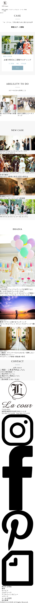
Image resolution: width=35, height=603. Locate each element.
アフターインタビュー (10, 594)
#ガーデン (4, 176)
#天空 (20, 176)
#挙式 (23, 356)
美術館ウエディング (7, 196)
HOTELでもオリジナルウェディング (13, 151)
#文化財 (23, 63)
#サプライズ (5, 216)
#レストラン (23, 216)
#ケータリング (13, 198)
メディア (5, 596)
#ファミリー (14, 216)
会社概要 (5, 600)
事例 (25, 9)
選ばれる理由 (7, 586)
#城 (17, 63)
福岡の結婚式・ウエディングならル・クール (12, 9)
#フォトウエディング (13, 295)
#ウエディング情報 (26, 293)
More (17, 68)
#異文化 (25, 176)
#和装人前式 (13, 176)
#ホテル (12, 153)
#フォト (13, 324)
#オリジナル (5, 153)
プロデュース (7, 592)
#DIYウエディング (11, 293)
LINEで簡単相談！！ (7, 372)
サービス (5, 590)
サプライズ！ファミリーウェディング (14, 214)
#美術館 (22, 198)
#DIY (2, 293)
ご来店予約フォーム (7, 374)
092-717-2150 (5, 377)
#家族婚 (18, 356)
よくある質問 (7, 598)
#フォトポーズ (27, 295)
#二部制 (11, 63)
